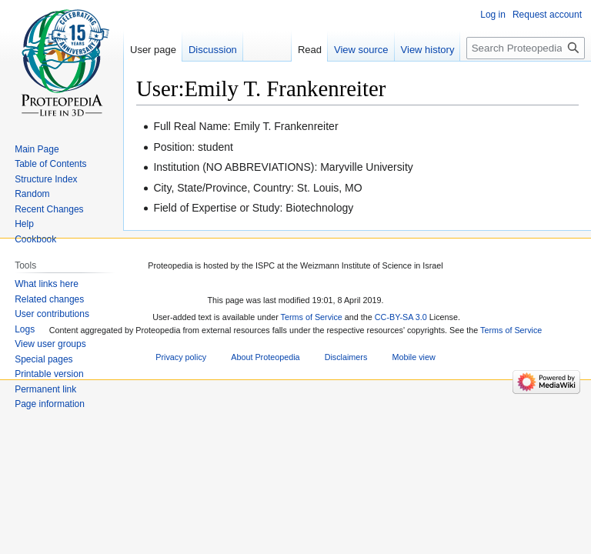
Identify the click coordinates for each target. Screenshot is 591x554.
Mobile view (413, 357)
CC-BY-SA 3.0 (401, 317)
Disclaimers (346, 357)
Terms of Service (311, 317)
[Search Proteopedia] (525, 48)
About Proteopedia (265, 357)
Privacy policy (180, 357)
